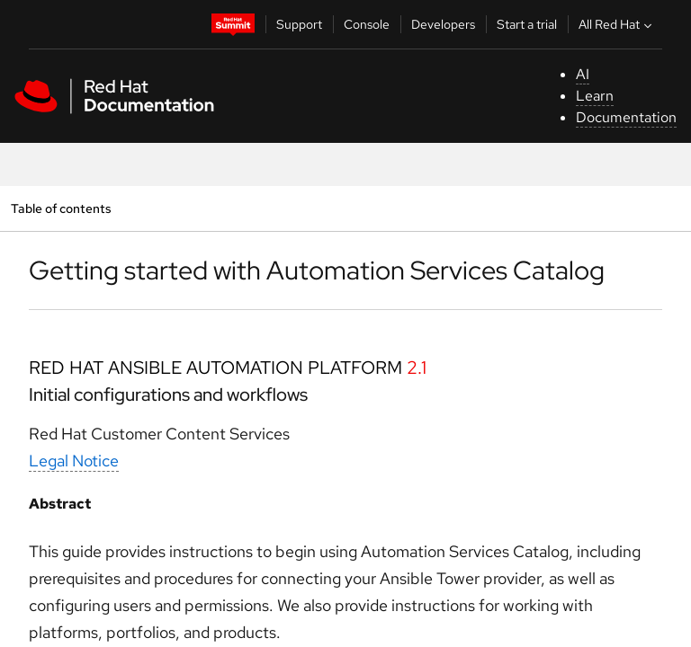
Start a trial (527, 24)
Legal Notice (74, 460)
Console (367, 24)
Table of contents (61, 208)
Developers (443, 24)
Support (299, 24)
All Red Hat (617, 24)
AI (582, 74)
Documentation (626, 117)
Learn (595, 95)
